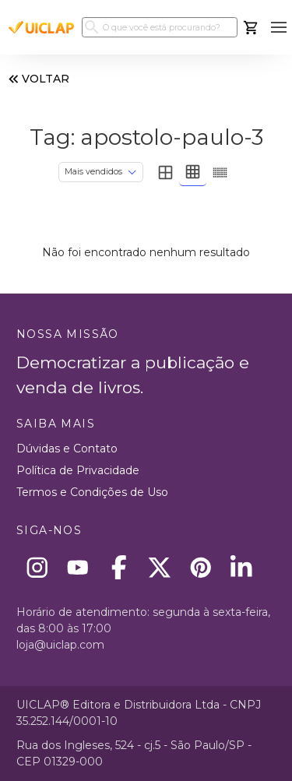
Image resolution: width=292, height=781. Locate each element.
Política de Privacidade (77, 470)
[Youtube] (78, 567)
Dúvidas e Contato (67, 449)
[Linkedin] (241, 567)
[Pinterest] (200, 567)
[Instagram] (37, 567)
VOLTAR (37, 79)
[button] (278, 27)
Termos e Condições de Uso (92, 492)
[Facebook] (118, 567)
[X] (160, 567)
